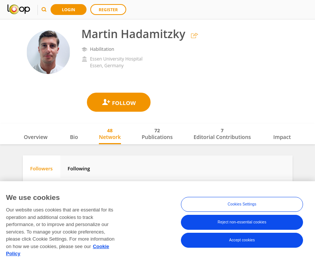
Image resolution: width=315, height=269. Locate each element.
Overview (36, 136)
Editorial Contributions (222, 133)
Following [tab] (79, 168)
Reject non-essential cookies (242, 224)
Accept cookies (242, 241)
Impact (282, 136)
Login (68, 9)
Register (108, 9)
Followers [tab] (41, 168)
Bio (74, 136)
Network (110, 133)
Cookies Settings (242, 206)
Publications (157, 133)
